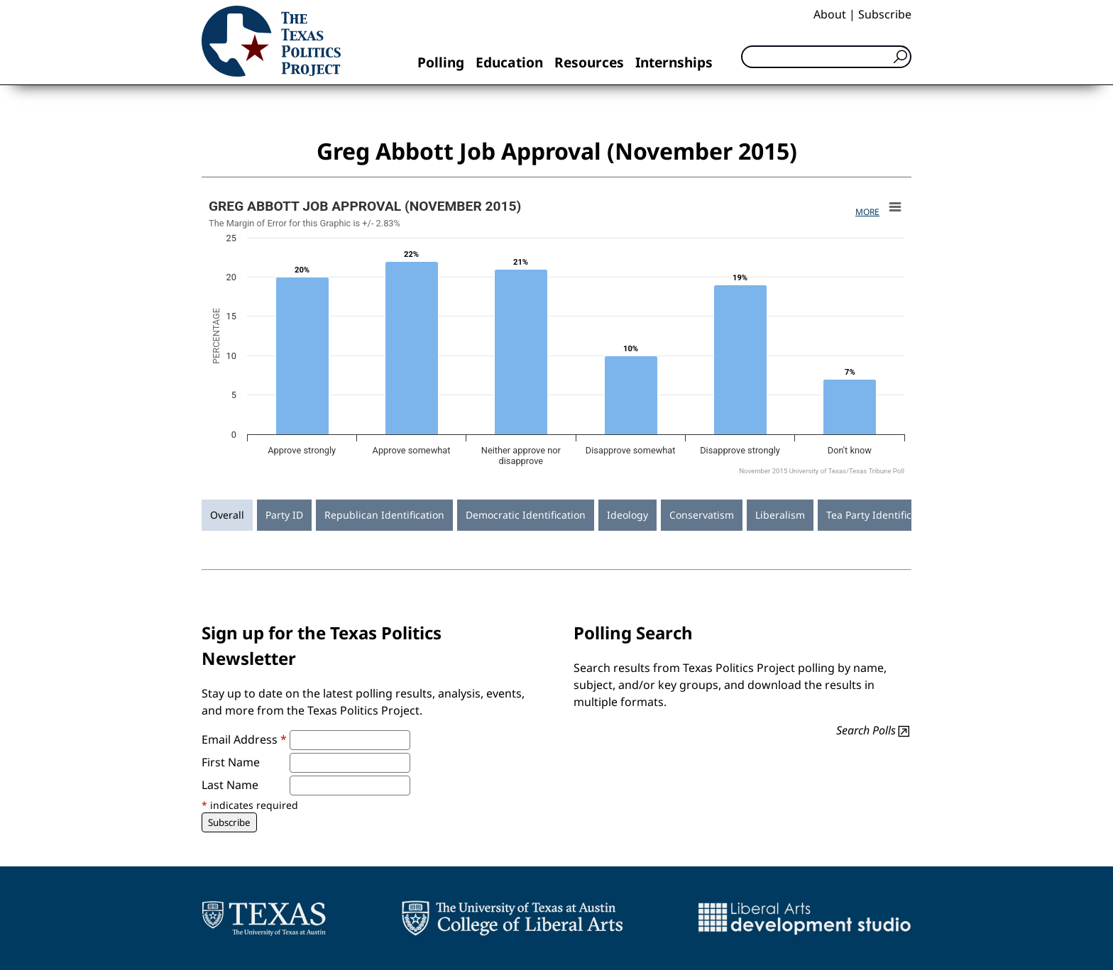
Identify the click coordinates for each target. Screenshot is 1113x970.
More (867, 212)
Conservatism (701, 515)
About (829, 14)
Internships (674, 62)
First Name (231, 762)
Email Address (244, 739)
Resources (589, 62)
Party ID (284, 515)
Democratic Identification (526, 515)
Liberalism (780, 515)
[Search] (826, 56)
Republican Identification (384, 515)
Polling (440, 62)
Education (509, 62)
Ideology (627, 515)
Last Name (230, 785)
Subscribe (884, 14)
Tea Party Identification (881, 515)
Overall (227, 515)
